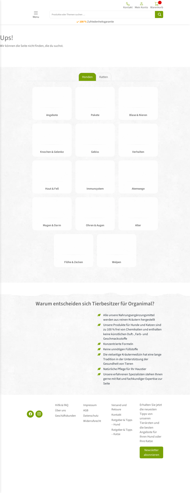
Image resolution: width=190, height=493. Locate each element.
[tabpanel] (95, 180)
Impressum (90, 406)
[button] (141, 5)
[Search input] (104, 14)
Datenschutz (90, 415)
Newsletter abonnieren (151, 454)
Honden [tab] (87, 77)
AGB (85, 411)
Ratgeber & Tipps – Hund (122, 422)
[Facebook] (30, 415)
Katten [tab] (103, 77)
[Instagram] (39, 415)
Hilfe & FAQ (61, 406)
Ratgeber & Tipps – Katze (122, 430)
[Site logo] (48, 5)
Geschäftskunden (65, 415)
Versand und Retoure (119, 408)
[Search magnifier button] (159, 14)
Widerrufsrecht (92, 420)
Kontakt (116, 415)
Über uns (60, 411)
